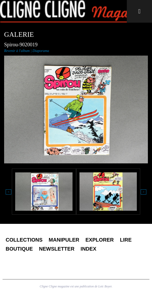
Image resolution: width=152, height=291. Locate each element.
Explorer (99, 240)
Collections (24, 240)
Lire (126, 240)
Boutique (19, 249)
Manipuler (64, 240)
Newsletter (57, 249)
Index (88, 249)
